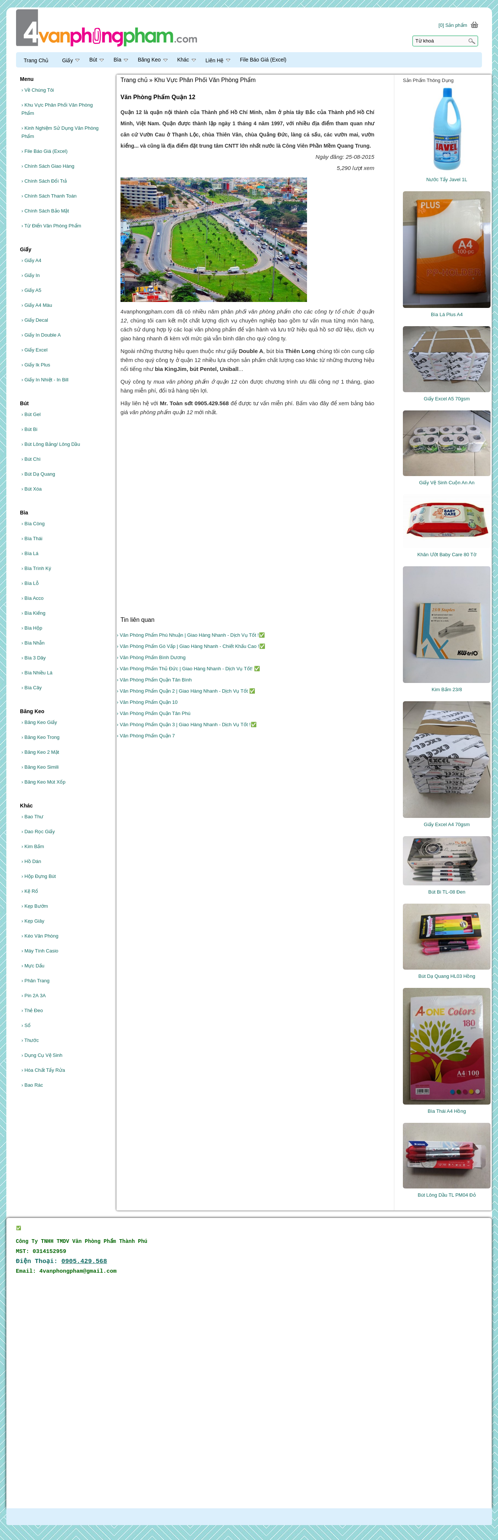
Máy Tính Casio (40, 951)
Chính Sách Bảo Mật (45, 211)
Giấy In (31, 275)
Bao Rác (32, 1085)
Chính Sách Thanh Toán (49, 196)
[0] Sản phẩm (453, 25)
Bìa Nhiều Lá (37, 672)
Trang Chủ (36, 60)
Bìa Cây (32, 687)
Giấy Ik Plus (36, 365)
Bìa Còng (33, 523)
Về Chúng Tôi (38, 90)
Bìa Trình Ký (36, 568)
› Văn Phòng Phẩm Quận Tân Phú (153, 713)
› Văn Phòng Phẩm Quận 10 (147, 702)
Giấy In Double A (41, 335)
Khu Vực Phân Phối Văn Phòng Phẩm (57, 109)
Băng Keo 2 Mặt (40, 752)
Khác (186, 60)
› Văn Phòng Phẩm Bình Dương (151, 657)
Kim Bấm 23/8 (447, 689)
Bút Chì (31, 459)
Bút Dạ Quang (38, 474)
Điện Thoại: (61, 1261)
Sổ (26, 1025)
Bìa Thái (32, 538)
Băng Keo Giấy (39, 722)
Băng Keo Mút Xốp (44, 782)
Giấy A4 (31, 260)
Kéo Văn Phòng (40, 936)
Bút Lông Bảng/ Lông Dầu (51, 444)
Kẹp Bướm (35, 906)
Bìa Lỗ (30, 583)
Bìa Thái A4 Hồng (447, 1111)
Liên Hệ (218, 60)
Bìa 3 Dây (34, 658)
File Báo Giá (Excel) (45, 151)
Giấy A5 (31, 290)
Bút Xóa (32, 489)
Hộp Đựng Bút (39, 876)
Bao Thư (33, 816)
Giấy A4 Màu (37, 305)
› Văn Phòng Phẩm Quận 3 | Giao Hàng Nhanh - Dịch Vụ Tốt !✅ (186, 724)
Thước (30, 1040)
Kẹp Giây (33, 921)
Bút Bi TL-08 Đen (446, 892)
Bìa (120, 60)
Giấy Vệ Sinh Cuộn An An (446, 482)
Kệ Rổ (30, 891)
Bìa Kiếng (34, 613)
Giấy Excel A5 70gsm (447, 398)
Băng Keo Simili (40, 767)
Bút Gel (31, 414)
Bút (96, 60)
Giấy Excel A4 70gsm (447, 824)
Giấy (70, 60)
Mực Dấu (33, 966)
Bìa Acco (33, 598)
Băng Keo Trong (41, 737)
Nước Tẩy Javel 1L (446, 179)
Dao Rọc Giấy (38, 831)
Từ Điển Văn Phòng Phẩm (51, 226)
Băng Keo (152, 60)
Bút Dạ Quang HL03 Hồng (447, 976)
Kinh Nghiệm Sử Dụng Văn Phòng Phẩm (60, 132)
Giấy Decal (35, 320)
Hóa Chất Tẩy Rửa (43, 1070)
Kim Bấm (33, 846)
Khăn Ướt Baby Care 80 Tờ (446, 554)
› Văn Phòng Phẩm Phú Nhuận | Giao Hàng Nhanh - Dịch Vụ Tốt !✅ (191, 635)
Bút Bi (30, 429)
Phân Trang (36, 980)
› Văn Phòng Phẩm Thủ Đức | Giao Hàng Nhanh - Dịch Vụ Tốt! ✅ (188, 668)
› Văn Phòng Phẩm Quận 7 (146, 735)
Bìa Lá (30, 553)
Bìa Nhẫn (33, 643)
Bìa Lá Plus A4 (447, 314)
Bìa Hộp (32, 628)
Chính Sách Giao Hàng (48, 166)
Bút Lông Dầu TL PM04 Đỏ (447, 1195)
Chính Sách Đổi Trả (44, 181)
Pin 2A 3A (34, 995)
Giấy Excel (35, 350)
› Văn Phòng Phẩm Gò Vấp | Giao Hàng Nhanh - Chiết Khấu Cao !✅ (191, 646)
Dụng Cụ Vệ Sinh (42, 1055)
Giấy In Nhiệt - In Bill (45, 379)
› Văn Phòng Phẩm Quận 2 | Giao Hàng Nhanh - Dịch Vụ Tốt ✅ (186, 691)
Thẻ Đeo (32, 1010)
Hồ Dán (31, 861)
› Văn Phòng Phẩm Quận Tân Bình (154, 680)
